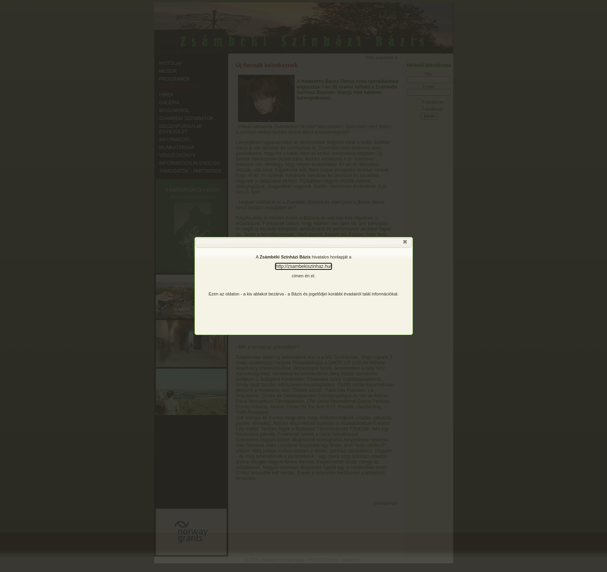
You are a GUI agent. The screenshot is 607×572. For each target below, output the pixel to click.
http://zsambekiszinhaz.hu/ (303, 266)
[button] (405, 243)
